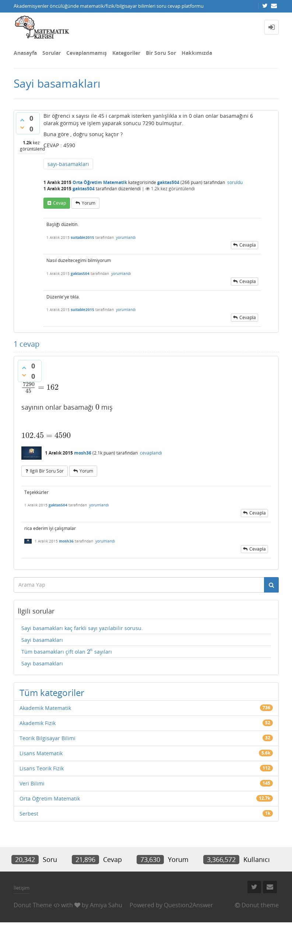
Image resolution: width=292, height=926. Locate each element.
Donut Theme (33, 905)
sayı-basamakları (68, 163)
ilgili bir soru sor (47, 471)
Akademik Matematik (45, 707)
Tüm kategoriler (52, 692)
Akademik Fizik (38, 723)
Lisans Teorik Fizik (42, 768)
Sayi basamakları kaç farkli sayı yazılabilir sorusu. (82, 628)
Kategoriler (126, 52)
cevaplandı (151, 453)
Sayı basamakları (42, 663)
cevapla (247, 245)
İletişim (21, 887)
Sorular (51, 52)
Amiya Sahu (106, 905)
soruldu (235, 182)
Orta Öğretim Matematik (100, 182)
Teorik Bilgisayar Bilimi (47, 738)
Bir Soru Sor (161, 52)
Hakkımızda (197, 52)
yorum (88, 203)
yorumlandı (126, 237)
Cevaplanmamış (86, 52)
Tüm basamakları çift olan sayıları (66, 651)
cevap (59, 203)
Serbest (29, 813)
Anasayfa (25, 52)
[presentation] (40, 387)
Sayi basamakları (42, 639)
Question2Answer (188, 905)
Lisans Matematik (41, 753)
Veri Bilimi (32, 783)
